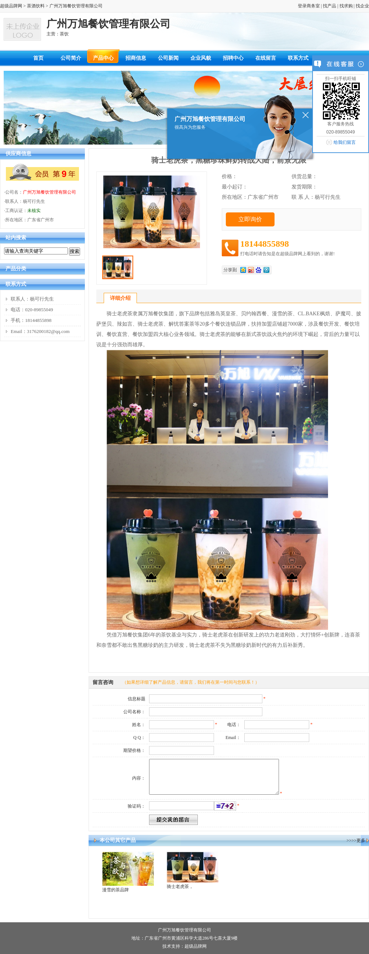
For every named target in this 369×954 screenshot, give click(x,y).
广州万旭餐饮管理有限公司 (49, 192)
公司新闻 (168, 58)
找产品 (329, 5)
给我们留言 (345, 142)
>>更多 (358, 840)
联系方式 (298, 58)
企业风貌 (200, 58)
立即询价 (250, 219)
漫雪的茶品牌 (115, 889)
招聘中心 (233, 58)
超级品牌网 (11, 5)
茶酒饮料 (36, 5)
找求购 (346, 5)
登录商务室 (309, 5)
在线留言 (265, 58)
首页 (38, 58)
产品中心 (103, 58)
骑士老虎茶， (180, 886)
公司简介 (71, 58)
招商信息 (135, 58)
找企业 (362, 5)
